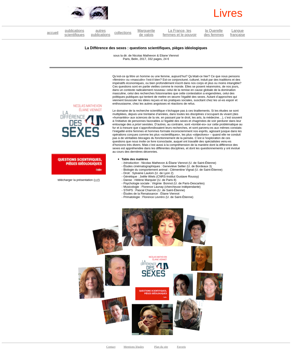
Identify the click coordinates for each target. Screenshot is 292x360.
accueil (52, 33)
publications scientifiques (74, 33)
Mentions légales (134, 346)
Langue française (237, 33)
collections (122, 33)
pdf (97, 180)
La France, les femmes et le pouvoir (180, 33)
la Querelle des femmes (214, 33)
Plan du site (161, 346)
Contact (110, 346)
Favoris (181, 346)
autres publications (100, 33)
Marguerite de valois (146, 33)
